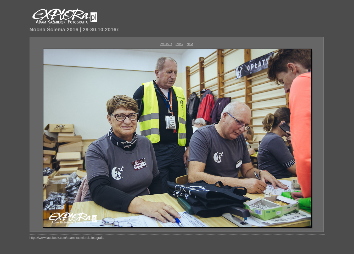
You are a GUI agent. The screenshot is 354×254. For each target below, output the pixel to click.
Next (190, 44)
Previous (166, 44)
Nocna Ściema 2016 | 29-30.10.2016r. (75, 29)
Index (179, 44)
